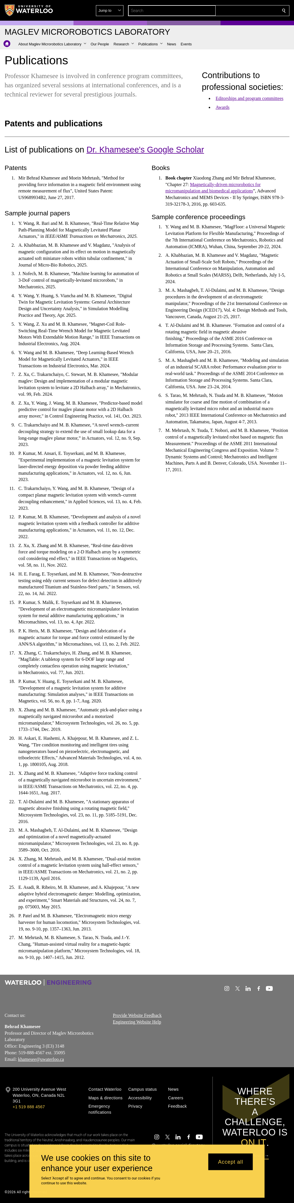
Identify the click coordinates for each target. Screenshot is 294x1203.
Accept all (230, 1162)
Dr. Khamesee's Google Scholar (145, 149)
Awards (222, 107)
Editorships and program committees (249, 98)
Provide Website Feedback (137, 1015)
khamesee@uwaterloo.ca (41, 1059)
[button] (242, 10)
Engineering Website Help (137, 1021)
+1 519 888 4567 (29, 1106)
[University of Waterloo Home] (29, 10)
